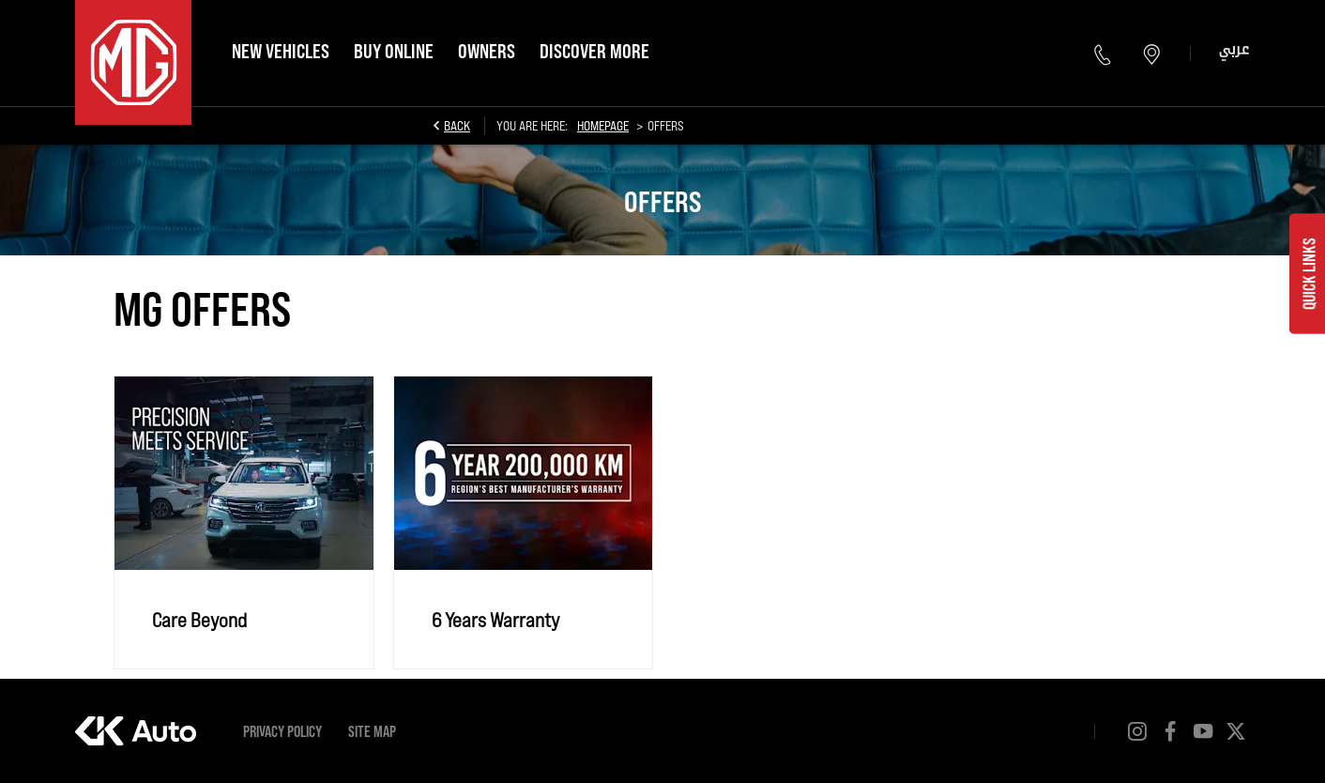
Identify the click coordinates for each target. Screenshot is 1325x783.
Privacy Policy (282, 731)
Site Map (372, 731)
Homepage (603, 125)
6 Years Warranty (495, 619)
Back (457, 125)
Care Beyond (199, 619)
